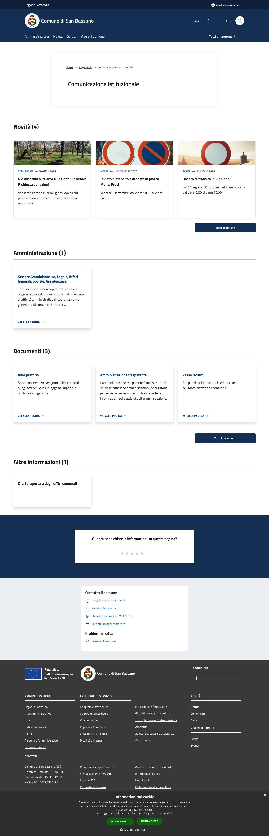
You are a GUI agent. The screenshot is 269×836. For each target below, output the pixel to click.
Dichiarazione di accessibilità (153, 787)
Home (69, 67)
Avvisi (104, 171)
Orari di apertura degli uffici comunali (47, 483)
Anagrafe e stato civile (94, 707)
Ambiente (141, 727)
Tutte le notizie (225, 227)
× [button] (264, 795)
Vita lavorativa (89, 720)
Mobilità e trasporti (92, 740)
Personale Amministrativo (41, 740)
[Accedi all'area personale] (225, 5)
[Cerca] (239, 20)
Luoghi (195, 738)
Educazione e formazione (151, 706)
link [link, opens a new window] (170, 813)
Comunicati (25, 171)
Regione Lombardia (37, 5)
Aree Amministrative (38, 713)
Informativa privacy (147, 773)
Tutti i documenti (225, 438)
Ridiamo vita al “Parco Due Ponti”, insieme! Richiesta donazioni (52, 181)
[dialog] (134, 813)
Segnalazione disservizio (95, 773)
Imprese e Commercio (93, 727)
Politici (29, 733)
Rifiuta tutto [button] (149, 821)
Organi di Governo (36, 707)
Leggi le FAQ (88, 780)
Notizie (195, 707)
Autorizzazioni (144, 740)
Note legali (142, 780)
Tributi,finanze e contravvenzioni (156, 720)
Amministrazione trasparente (154, 767)
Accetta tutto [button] (120, 821)
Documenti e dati (35, 747)
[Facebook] (206, 20)
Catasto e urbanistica (93, 733)
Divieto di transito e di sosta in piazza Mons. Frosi (129, 181)
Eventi (195, 745)
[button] (134, 830)
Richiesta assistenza (93, 787)
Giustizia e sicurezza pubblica (153, 713)
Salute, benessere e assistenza (154, 733)
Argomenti (85, 67)
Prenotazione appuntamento (98, 767)
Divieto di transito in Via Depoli (207, 179)
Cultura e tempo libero (94, 713)
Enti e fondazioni (35, 727)
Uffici (28, 720)
